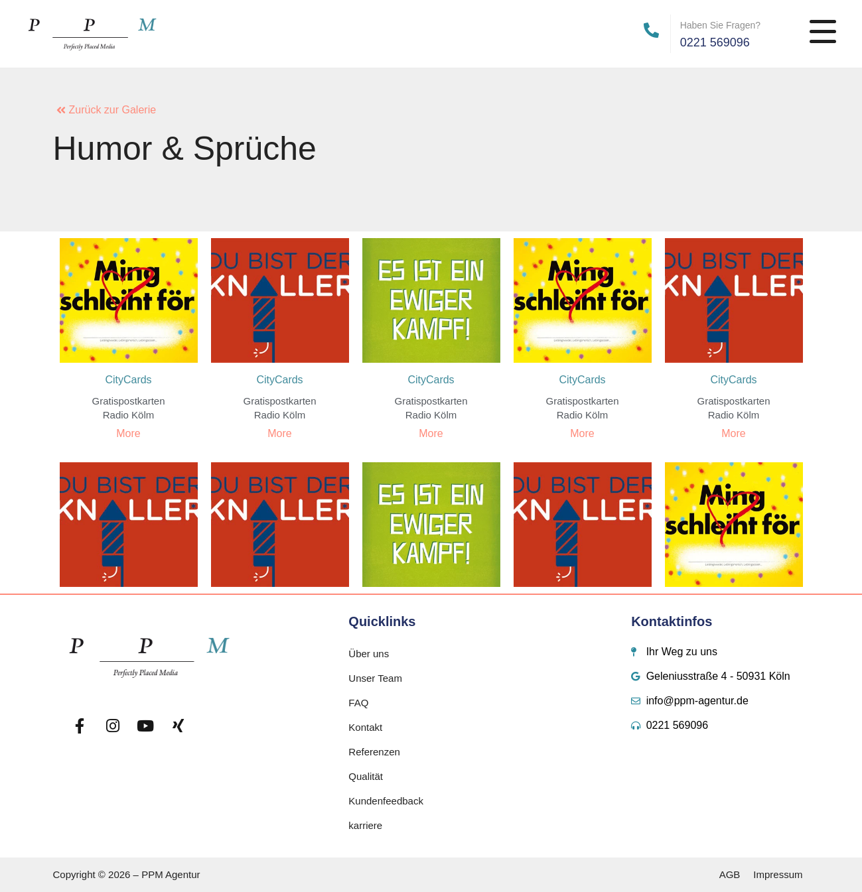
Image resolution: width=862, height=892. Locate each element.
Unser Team (375, 678)
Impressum (777, 874)
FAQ (358, 702)
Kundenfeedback (385, 800)
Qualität (365, 776)
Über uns (368, 653)
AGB (730, 874)
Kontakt (365, 727)
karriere (365, 825)
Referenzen (374, 751)
